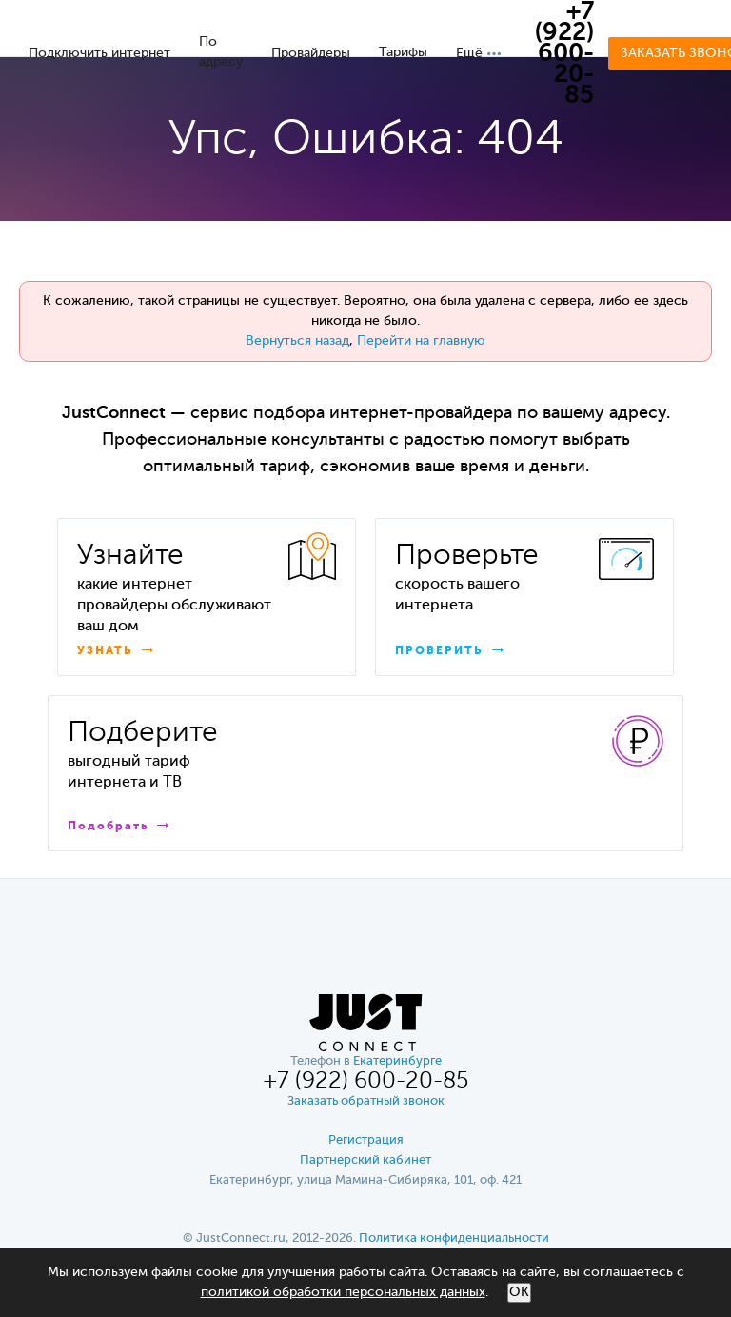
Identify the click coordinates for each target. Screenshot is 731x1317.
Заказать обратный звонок (366, 1101)
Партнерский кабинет (365, 1160)
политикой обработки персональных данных (343, 1292)
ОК (519, 1292)
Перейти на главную (421, 341)
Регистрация (366, 1140)
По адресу (221, 52)
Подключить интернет (99, 53)
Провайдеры (310, 53)
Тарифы (403, 52)
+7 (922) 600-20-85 (564, 54)
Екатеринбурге (397, 1061)
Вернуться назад (297, 341)
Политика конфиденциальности (454, 1238)
